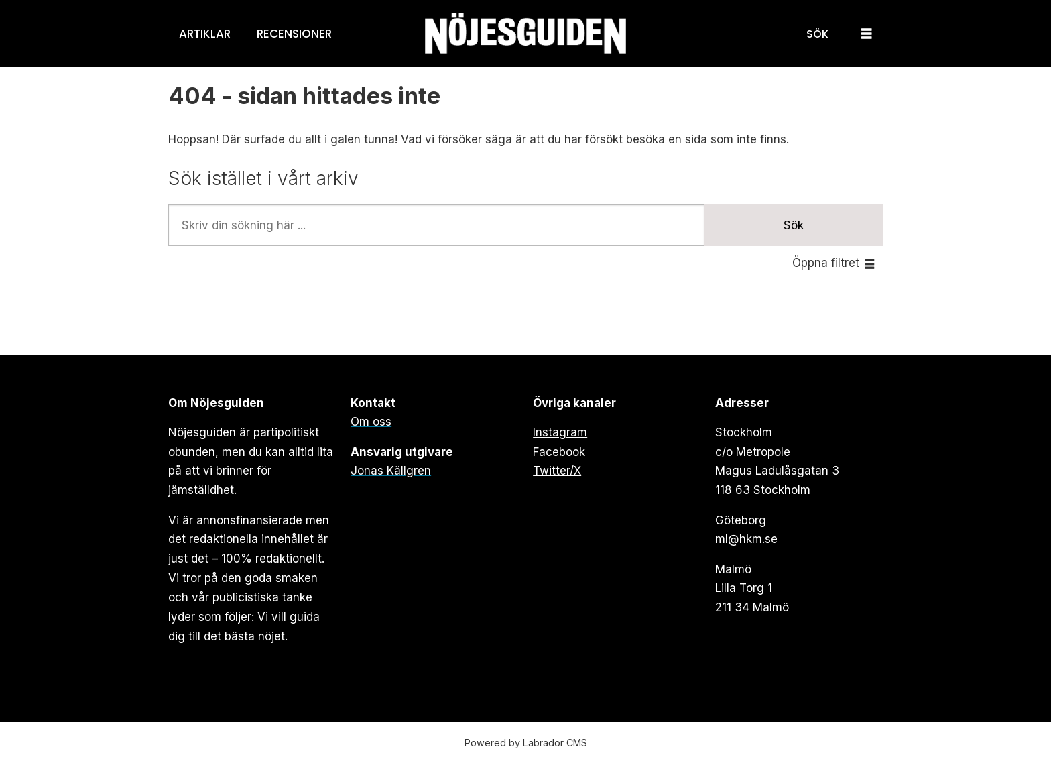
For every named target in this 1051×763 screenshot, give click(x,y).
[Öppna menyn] (866, 33)
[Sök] (817, 33)
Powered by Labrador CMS (526, 742)
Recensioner (294, 33)
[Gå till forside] (525, 33)
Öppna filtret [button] (825, 263)
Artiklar (205, 33)
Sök (794, 225)
